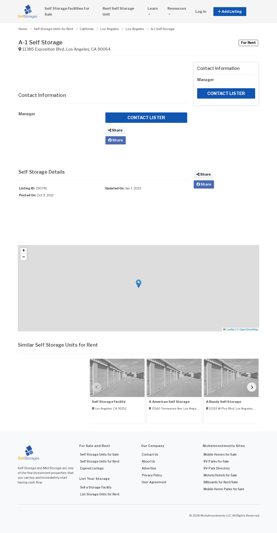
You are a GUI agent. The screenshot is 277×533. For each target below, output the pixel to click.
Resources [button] (176, 8)
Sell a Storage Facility (95, 487)
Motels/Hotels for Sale (220, 475)
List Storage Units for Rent (99, 494)
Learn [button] (156, 8)
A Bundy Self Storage (223, 402)
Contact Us (150, 454)
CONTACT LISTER (146, 117)
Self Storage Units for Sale (99, 454)
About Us (148, 461)
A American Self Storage (169, 402)
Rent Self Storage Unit (118, 11)
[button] (234, 11)
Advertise (149, 468)
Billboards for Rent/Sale (220, 482)
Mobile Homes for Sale (220, 454)
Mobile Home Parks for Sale (223, 489)
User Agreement (154, 482)
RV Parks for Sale (216, 461)
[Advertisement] (102, 72)
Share (115, 130)
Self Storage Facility (109, 402)
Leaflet (228, 329)
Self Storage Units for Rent (99, 461)
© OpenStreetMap (247, 329)
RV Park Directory (216, 468)
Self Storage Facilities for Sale (67, 11)
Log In (200, 12)
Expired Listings (92, 468)
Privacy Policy (152, 475)
